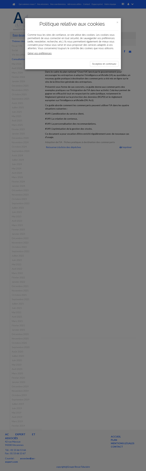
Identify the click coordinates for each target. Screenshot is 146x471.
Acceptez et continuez (104, 63)
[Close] (117, 22)
